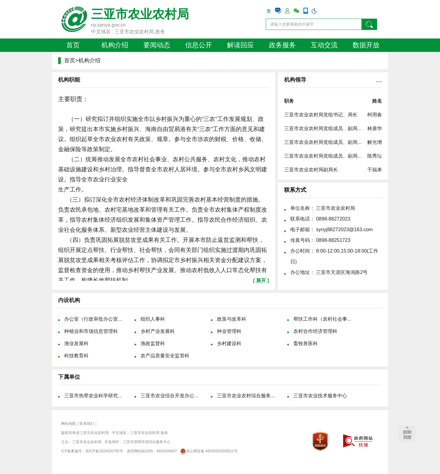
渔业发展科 (76, 343)
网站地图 (68, 423)
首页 (73, 45)
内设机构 (69, 300)
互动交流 (324, 45)
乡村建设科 (229, 343)
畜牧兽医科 (305, 343)
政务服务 (282, 45)
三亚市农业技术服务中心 (320, 395)
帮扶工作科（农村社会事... (322, 319)
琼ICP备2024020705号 (104, 451)
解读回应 (240, 45)
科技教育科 (76, 355)
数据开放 (366, 45)
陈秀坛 (374, 156)
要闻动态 (156, 45)
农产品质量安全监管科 (165, 355)
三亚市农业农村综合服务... (246, 395)
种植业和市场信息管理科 (91, 331)
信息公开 (198, 45)
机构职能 (69, 80)
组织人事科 (153, 319)
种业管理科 (229, 331)
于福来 (374, 169)
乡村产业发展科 (158, 331)
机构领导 (295, 80)
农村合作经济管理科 (315, 331)
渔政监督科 (153, 343)
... (379, 79)
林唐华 (374, 128)
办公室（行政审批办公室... (93, 319)
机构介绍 (114, 45)
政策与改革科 (231, 319)
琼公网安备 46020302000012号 (207, 451)
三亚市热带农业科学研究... (93, 395)
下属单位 (69, 377)
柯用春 (374, 114)
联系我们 (86, 423)
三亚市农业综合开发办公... (169, 395)
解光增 (374, 142)
